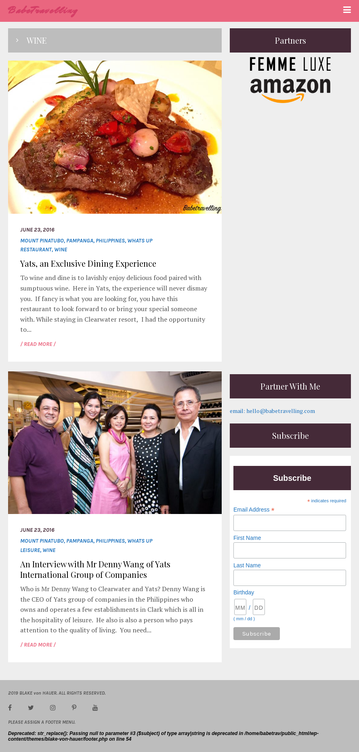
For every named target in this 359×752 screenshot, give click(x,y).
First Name (247, 538)
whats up (139, 240)
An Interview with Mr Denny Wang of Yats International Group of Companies (95, 569)
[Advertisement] (290, 315)
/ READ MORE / (38, 344)
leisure (30, 550)
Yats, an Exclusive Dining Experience (88, 263)
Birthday (243, 592)
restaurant (36, 249)
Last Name (247, 565)
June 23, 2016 (37, 229)
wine (60, 249)
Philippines (110, 240)
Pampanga (79, 240)
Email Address (254, 510)
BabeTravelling (43, 10)
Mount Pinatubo (42, 240)
